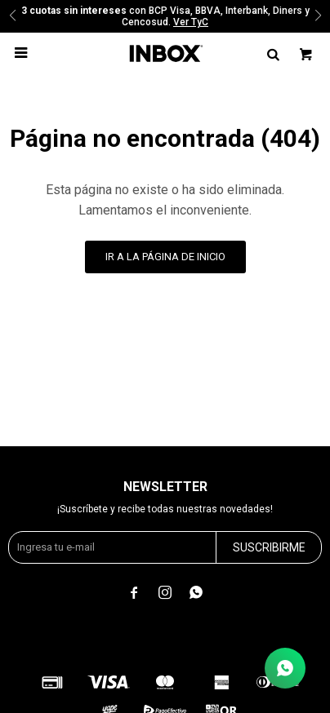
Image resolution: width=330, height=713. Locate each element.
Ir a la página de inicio (165, 256)
